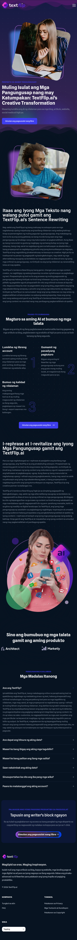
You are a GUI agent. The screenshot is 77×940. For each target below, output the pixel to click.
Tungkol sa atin (8, 903)
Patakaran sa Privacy (53, 903)
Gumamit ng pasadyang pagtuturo (48, 351)
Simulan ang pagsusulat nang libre (19, 121)
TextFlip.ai (13, 887)
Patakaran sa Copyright (54, 912)
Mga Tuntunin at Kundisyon (56, 908)
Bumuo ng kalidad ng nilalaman (13, 384)
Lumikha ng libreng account (14, 349)
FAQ (4, 908)
